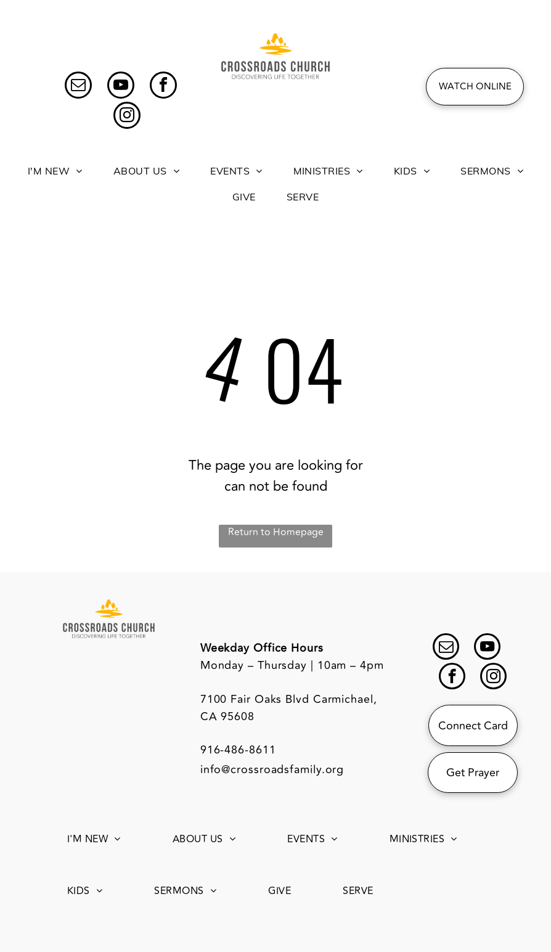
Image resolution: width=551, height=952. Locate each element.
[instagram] (127, 117)
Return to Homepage (276, 532)
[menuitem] (55, 164)
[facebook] (163, 87)
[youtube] (120, 87)
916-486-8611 (238, 749)
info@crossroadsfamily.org (272, 769)
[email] (78, 87)
